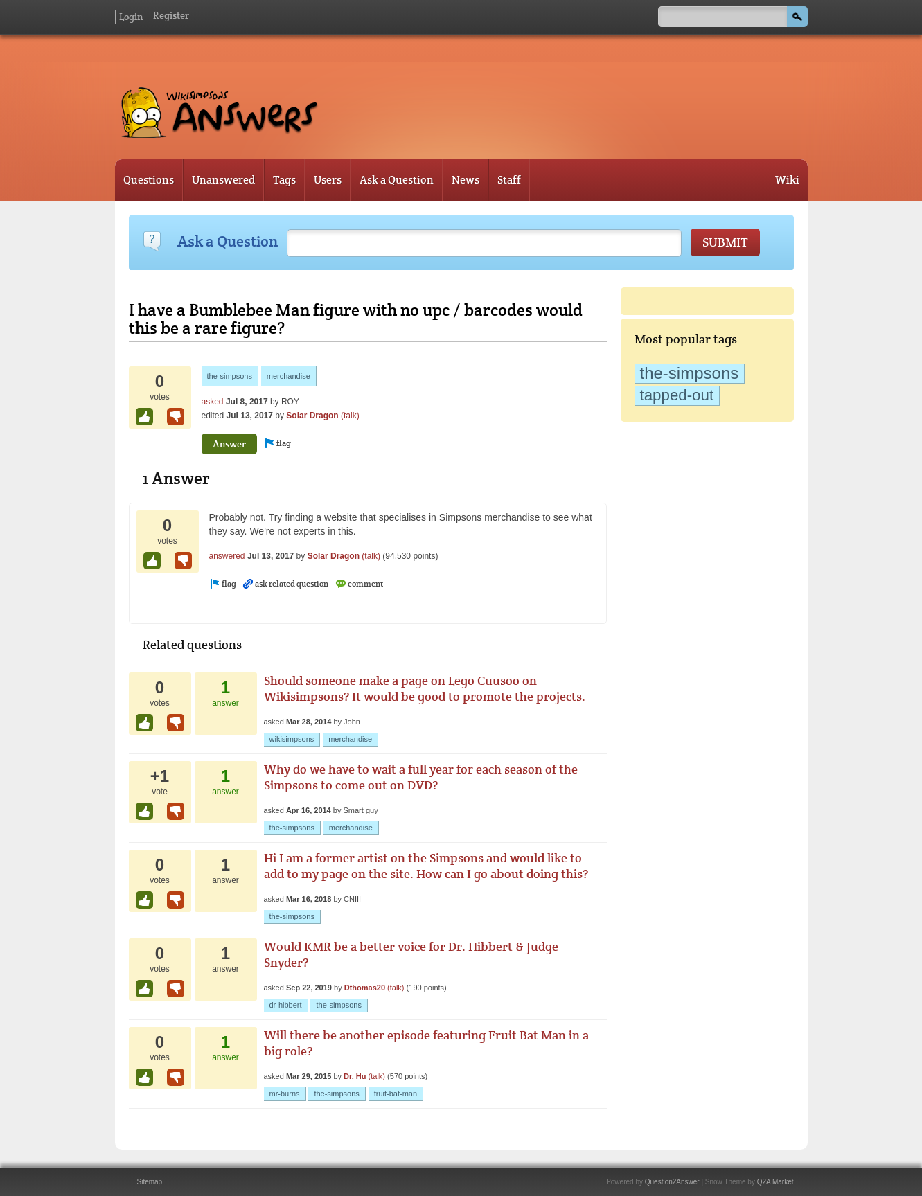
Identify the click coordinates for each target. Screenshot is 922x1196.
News (465, 179)
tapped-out (677, 395)
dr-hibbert (285, 1005)
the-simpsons (689, 373)
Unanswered (223, 179)
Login (131, 16)
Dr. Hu (355, 1076)
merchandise (288, 376)
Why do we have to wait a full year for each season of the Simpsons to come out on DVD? (421, 777)
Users (328, 179)
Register (171, 15)
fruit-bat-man (395, 1093)
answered (227, 556)
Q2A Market (775, 1182)
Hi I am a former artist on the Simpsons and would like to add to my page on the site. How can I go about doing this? (426, 866)
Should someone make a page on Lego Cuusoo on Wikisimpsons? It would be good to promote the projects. (424, 688)
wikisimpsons (291, 739)
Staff (509, 179)
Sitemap (150, 1182)
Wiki (787, 179)
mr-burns (284, 1093)
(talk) (350, 415)
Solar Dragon (312, 415)
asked (213, 402)
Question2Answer (672, 1182)
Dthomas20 (364, 987)
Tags (284, 179)
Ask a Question (397, 179)
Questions (148, 179)
